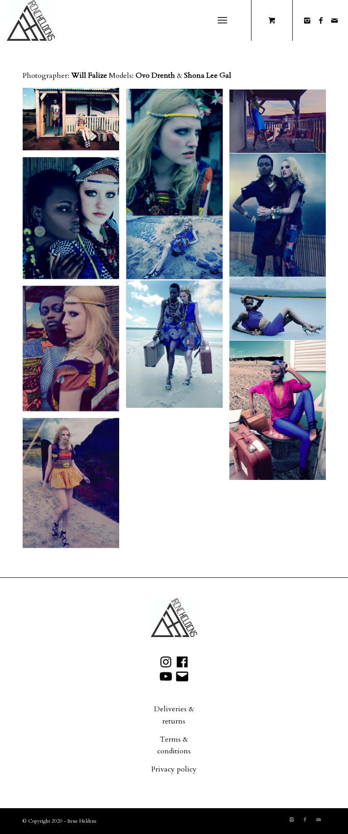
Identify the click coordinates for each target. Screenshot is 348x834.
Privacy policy (174, 769)
